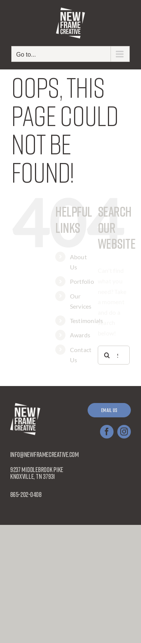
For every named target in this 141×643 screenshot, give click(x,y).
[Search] (107, 355)
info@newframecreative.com (44, 454)
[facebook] (107, 431)
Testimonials (86, 320)
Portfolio (82, 281)
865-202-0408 (26, 494)
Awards (80, 334)
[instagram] (124, 431)
